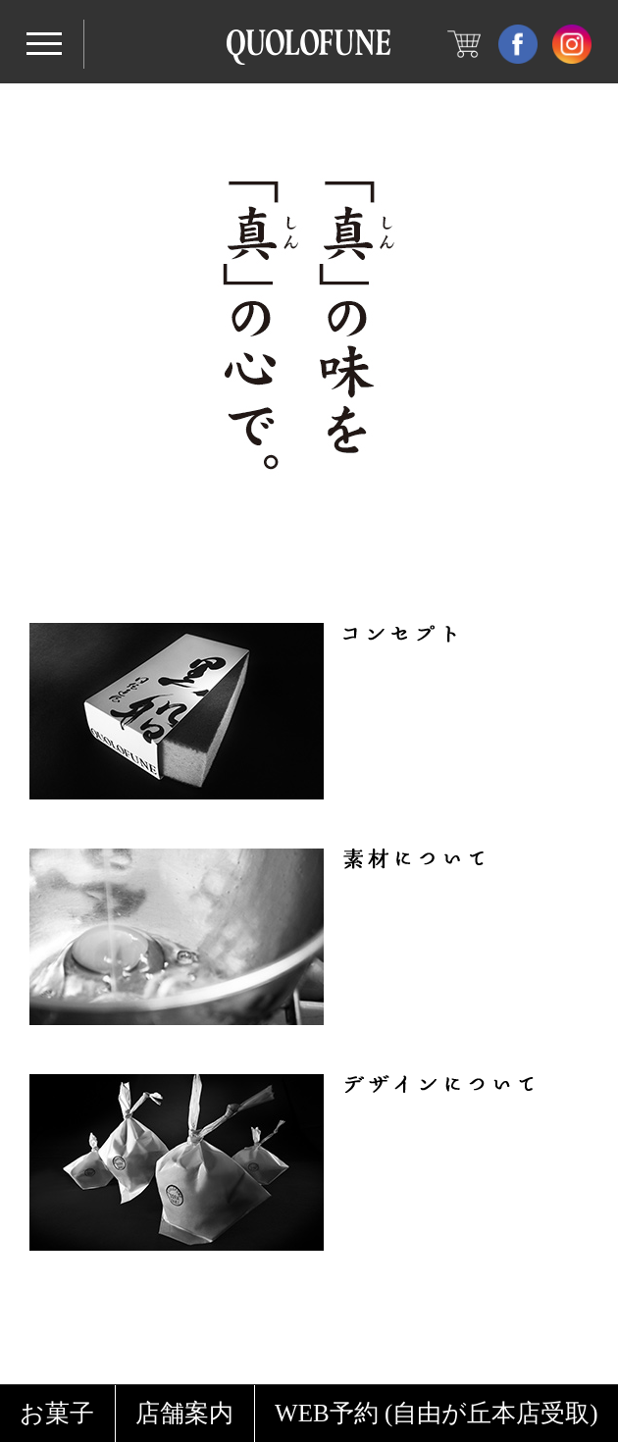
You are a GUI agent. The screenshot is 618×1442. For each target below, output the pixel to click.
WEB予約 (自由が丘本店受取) (436, 1413)
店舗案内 (184, 1413)
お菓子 (57, 1413)
